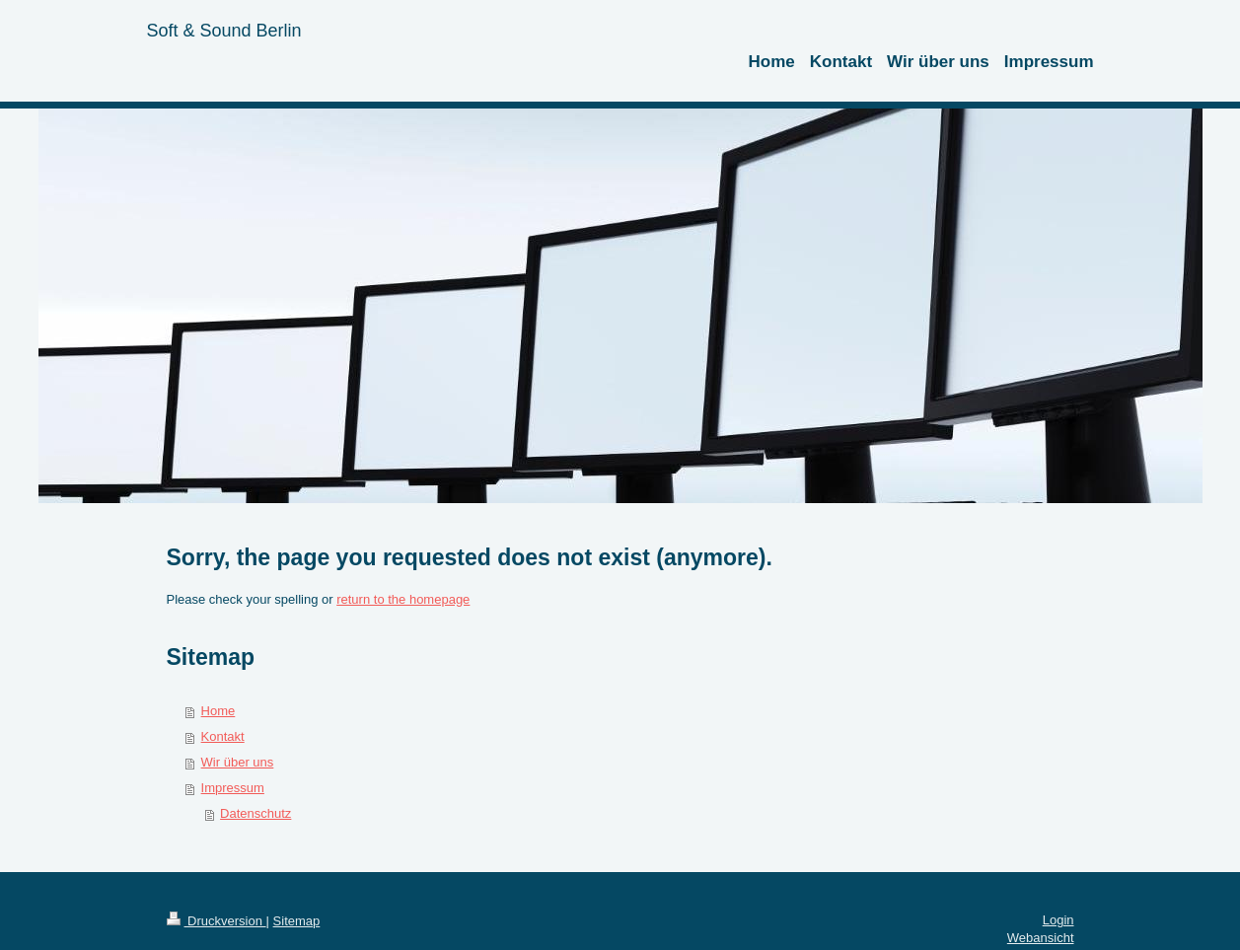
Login (1058, 920)
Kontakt (223, 736)
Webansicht (1040, 937)
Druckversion (216, 920)
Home (218, 710)
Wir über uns (237, 762)
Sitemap (297, 920)
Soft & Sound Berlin (224, 30)
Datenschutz (255, 813)
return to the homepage (403, 599)
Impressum (232, 787)
